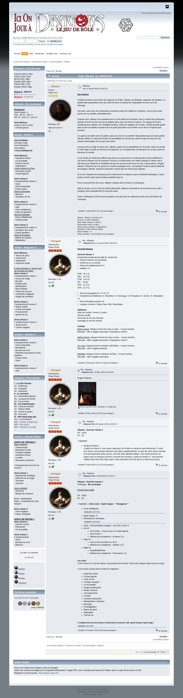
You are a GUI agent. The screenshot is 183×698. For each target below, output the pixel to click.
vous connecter (41, 38)
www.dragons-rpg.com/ (48, 673)
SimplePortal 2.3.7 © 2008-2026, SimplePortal (93, 691)
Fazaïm (17, 82)
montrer (96, 512)
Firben (17, 84)
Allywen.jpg (83, 407)
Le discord (29, 557)
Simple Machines (102, 689)
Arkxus (17, 76)
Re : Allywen (88, 240)
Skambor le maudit (28, 427)
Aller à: (137, 652)
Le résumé (33, 553)
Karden (17, 87)
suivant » (165, 67)
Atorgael (56, 241)
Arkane (21, 578)
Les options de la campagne (26, 598)
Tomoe (21, 574)
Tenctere (22, 583)
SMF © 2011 (91, 689)
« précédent (157, 67)
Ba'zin (17, 79)
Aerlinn (21, 569)
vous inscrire (58, 38)
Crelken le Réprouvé (29, 422)
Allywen (18, 74)
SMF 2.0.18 (81, 689)
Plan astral (24, 424)
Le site (23, 553)
